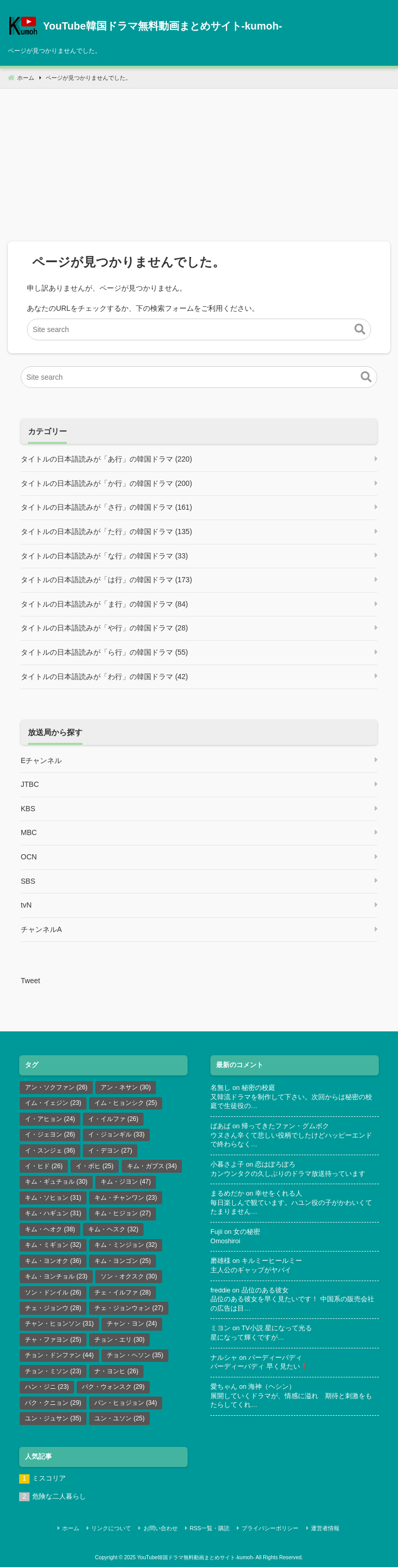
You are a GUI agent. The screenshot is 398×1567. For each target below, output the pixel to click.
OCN (29, 857)
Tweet (30, 980)
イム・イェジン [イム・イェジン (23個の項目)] (53, 1102)
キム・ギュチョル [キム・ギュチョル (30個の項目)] (56, 1181)
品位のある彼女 (265, 1290)
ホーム (75, 1528)
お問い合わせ (162, 1528)
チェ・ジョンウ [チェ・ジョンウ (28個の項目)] (53, 1308)
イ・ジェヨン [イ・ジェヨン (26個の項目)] (50, 1134)
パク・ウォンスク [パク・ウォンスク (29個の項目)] (113, 1386)
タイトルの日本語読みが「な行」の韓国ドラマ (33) (104, 556)
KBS (28, 808)
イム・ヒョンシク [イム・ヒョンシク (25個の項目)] (125, 1102)
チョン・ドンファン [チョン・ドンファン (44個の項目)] (59, 1355)
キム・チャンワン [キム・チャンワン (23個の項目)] (125, 1197)
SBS (28, 881)
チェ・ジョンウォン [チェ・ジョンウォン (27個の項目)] (128, 1308)
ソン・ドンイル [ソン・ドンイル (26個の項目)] (53, 1292)
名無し (220, 1087)
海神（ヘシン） (271, 1386)
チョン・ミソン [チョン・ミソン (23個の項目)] (53, 1371)
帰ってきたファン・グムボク (285, 1126)
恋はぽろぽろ (275, 1164)
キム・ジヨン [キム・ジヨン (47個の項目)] (126, 1181)
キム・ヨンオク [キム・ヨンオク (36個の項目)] (53, 1260)
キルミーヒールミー (271, 1260)
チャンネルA (41, 929)
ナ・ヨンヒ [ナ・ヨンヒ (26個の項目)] (116, 1371)
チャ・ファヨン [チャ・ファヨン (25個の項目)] (53, 1339)
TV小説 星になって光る (276, 1328)
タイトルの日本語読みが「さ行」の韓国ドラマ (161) (106, 507)
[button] (359, 329)
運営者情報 (322, 1528)
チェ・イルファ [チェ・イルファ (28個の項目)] (122, 1292)
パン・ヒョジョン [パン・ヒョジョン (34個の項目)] (125, 1402)
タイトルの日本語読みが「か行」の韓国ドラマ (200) (106, 483)
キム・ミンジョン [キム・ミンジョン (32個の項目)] (125, 1244)
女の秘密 (246, 1231)
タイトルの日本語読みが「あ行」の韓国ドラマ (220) (106, 459)
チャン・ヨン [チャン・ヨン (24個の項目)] (132, 1323)
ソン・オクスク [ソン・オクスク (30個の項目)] (129, 1276)
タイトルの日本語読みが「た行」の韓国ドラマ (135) (106, 531)
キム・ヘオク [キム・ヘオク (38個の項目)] (50, 1229)
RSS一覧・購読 (210, 1528)
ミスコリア (49, 1478)
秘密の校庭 (258, 1087)
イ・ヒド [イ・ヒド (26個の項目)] (44, 1166)
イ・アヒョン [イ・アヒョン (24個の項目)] (50, 1119)
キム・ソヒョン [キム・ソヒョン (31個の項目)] (53, 1197)
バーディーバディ (275, 1357)
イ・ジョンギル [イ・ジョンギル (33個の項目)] (116, 1134)
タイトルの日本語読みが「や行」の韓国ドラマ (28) (104, 628)
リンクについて (115, 1528)
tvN (26, 905)
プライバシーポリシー (268, 1528)
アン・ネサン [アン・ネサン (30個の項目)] (126, 1087)
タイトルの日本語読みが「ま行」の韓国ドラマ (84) (104, 604)
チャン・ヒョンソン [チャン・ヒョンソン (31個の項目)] (59, 1323)
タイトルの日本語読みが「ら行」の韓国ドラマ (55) (104, 652)
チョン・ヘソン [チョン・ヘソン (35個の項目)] (135, 1355)
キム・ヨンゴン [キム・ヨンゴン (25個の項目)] (122, 1260)
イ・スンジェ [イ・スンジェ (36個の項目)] (50, 1150)
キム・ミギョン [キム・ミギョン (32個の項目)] (53, 1244)
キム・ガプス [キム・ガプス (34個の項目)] (152, 1166)
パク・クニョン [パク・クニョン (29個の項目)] (53, 1402)
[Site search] (199, 329)
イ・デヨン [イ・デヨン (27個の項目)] (110, 1150)
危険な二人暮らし (59, 1496)
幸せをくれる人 (278, 1193)
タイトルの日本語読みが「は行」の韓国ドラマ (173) (106, 580)
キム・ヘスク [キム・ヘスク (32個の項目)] (113, 1229)
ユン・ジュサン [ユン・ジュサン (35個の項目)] (53, 1418)
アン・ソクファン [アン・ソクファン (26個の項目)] (56, 1087)
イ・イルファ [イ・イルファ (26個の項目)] (113, 1119)
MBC (29, 832)
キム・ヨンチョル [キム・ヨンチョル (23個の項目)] (56, 1276)
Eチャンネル (41, 760)
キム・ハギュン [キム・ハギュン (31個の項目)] (53, 1213)
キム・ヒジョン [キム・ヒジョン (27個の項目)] (122, 1213)
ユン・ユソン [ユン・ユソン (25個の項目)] (119, 1418)
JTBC (30, 784)
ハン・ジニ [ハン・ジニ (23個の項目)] (47, 1386)
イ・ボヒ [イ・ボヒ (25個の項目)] (94, 1166)
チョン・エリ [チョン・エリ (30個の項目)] (119, 1339)
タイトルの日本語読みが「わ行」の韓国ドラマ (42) (104, 676)
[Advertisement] (199, 161)
